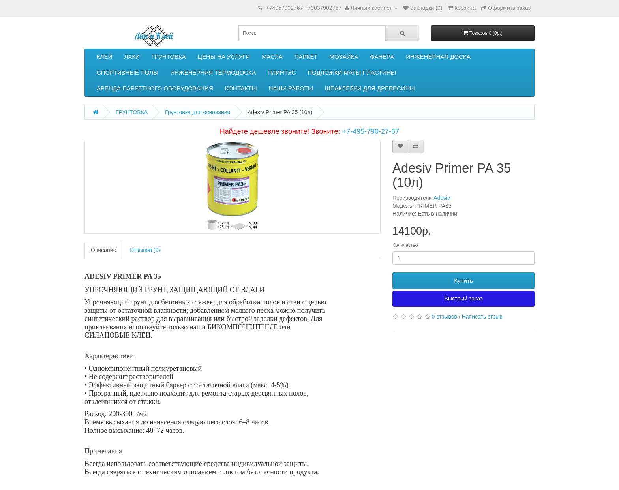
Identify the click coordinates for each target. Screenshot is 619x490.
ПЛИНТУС (282, 72)
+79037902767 (322, 8)
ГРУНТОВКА (169, 56)
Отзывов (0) (144, 250)
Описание (103, 250)
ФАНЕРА (382, 56)
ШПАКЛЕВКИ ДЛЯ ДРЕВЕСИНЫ (370, 88)
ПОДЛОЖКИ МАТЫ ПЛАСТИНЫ (352, 72)
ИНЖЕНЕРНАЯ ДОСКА (438, 56)
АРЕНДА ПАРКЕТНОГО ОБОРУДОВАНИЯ (155, 88)
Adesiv (441, 198)
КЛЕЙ (104, 56)
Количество (405, 245)
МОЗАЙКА (343, 56)
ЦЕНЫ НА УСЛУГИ (224, 56)
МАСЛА (272, 56)
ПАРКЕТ (306, 56)
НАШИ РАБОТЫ (291, 88)
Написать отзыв (482, 317)
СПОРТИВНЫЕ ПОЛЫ (127, 72)
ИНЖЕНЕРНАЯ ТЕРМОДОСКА (212, 72)
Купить (463, 280)
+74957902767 (284, 8)
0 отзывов (444, 317)
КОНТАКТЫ (241, 88)
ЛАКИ (131, 56)
